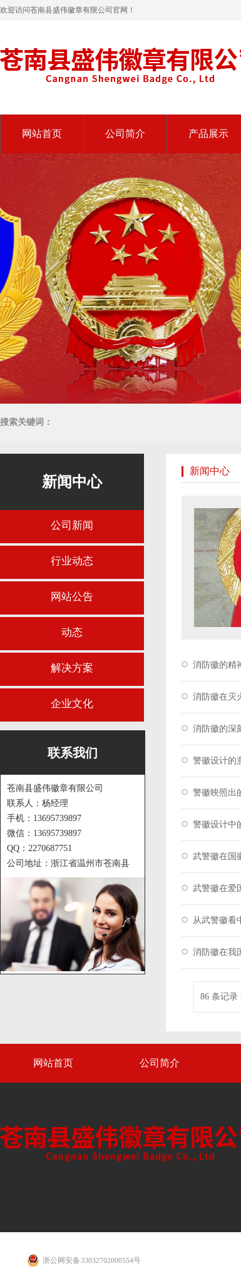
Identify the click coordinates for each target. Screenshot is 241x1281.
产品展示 (208, 133)
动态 (72, 632)
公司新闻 (72, 525)
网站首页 (42, 133)
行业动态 (72, 561)
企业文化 (72, 704)
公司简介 (125, 133)
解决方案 (72, 668)
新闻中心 (72, 482)
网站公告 (72, 597)
